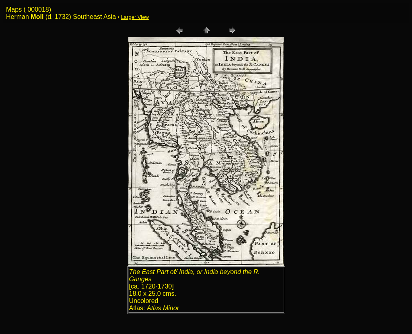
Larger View (135, 17)
